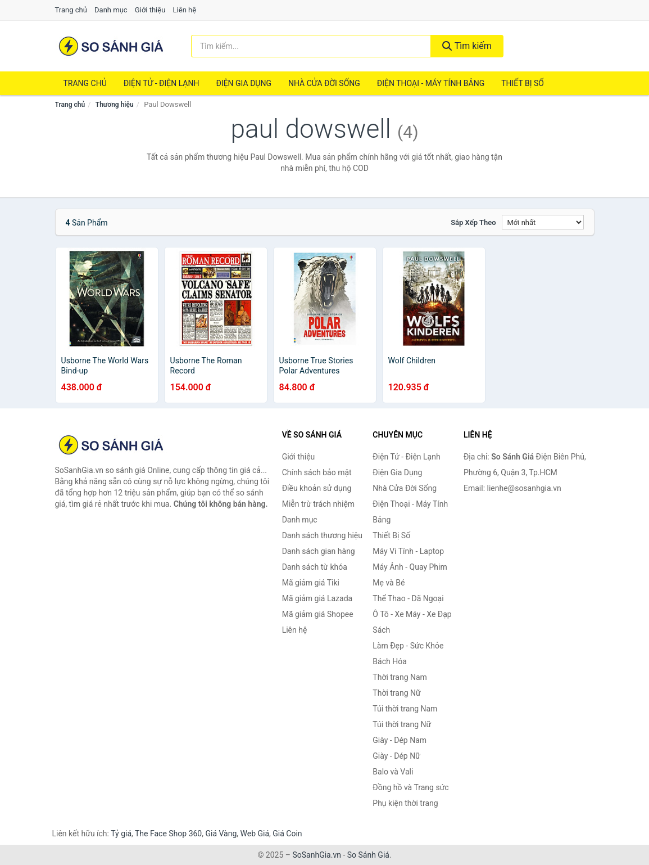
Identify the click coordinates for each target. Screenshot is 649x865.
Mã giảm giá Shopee (317, 614)
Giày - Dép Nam (399, 740)
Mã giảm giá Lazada (317, 598)
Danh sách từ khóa (314, 566)
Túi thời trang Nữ (402, 724)
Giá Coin (287, 833)
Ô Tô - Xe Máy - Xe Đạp (412, 614)
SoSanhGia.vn (316, 854)
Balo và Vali (393, 771)
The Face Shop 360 (168, 833)
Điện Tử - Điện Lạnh (161, 83)
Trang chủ (71, 10)
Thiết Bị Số (522, 83)
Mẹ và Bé (389, 582)
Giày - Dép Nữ (396, 755)
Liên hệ (185, 10)
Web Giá (255, 833)
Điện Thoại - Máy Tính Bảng (430, 83)
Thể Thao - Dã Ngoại (408, 598)
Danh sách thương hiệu (322, 535)
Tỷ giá (121, 833)
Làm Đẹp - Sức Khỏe (408, 645)
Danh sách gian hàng (318, 551)
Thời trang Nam (400, 677)
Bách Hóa (389, 661)
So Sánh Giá (368, 854)
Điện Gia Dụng (243, 83)
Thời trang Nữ (396, 692)
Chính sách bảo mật (317, 472)
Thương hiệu (115, 105)
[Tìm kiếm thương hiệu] (311, 46)
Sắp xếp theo (473, 222)
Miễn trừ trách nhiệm (318, 503)
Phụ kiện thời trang (405, 803)
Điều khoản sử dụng (317, 488)
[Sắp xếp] (543, 222)
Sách (381, 629)
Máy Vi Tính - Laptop (408, 551)
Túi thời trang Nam (405, 708)
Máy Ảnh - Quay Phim (410, 566)
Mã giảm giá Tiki (310, 582)
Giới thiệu (150, 10)
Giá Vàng (221, 833)
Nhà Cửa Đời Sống (324, 83)
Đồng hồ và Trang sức (410, 787)
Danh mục (111, 10)
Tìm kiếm (467, 45)
